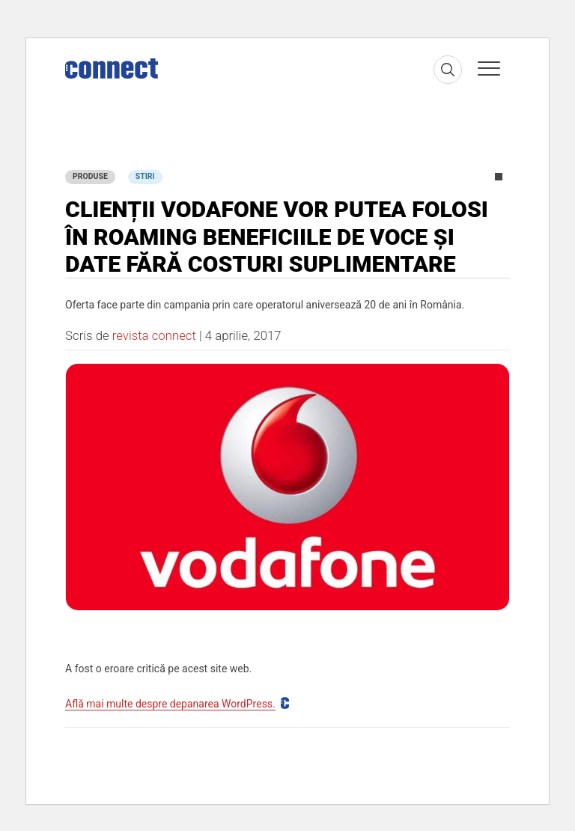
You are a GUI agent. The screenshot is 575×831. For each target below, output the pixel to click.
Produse (90, 176)
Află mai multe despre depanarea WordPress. (170, 704)
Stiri (145, 176)
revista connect (154, 335)
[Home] (111, 65)
